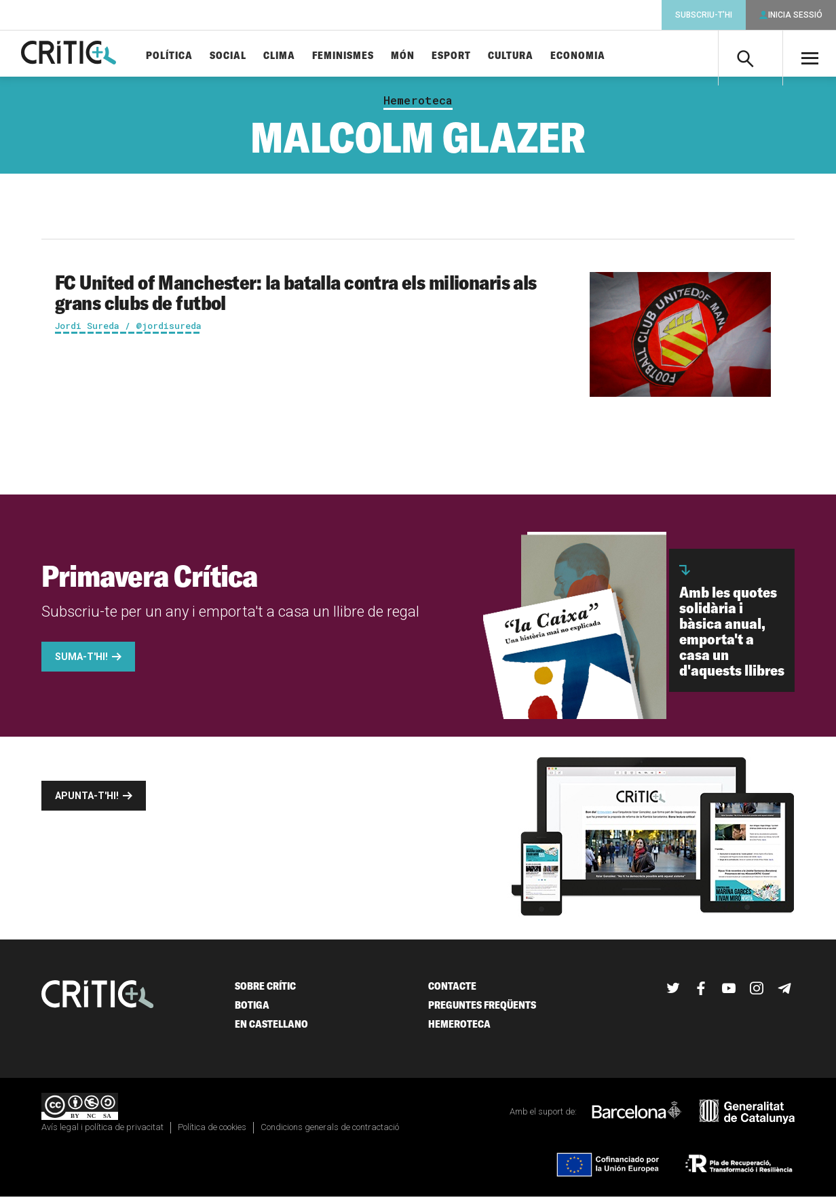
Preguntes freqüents (482, 1010)
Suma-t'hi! (81, 662)
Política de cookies (212, 1132)
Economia (600, 56)
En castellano (271, 1029)
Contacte (452, 991)
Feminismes (365, 56)
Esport (473, 56)
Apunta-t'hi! (87, 801)
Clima (302, 56)
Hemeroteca (418, 105)
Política (191, 56)
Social (250, 56)
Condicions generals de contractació (330, 1132)
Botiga (252, 1010)
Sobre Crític (265, 991)
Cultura (533, 56)
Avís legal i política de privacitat (102, 1132)
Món (425, 56)
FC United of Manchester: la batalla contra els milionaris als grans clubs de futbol (296, 297)
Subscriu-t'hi (703, 15)
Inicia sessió (795, 15)
